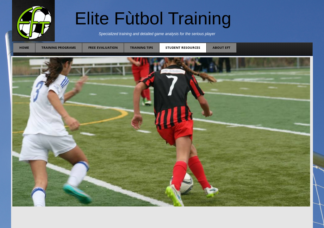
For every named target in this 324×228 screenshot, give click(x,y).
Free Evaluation (103, 47)
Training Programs (58, 47)
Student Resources (182, 47)
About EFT (221, 47)
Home (24, 47)
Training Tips (141, 47)
